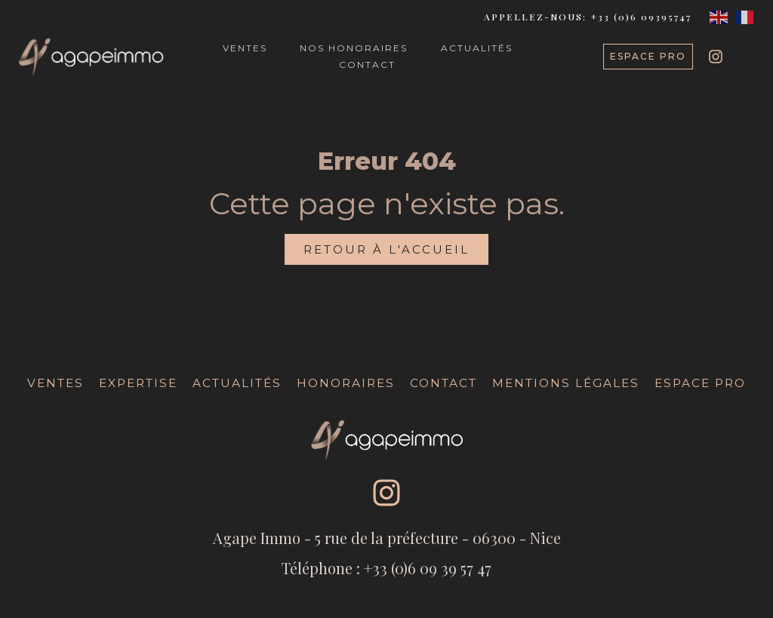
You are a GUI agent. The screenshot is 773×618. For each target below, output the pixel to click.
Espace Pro (700, 383)
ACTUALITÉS (477, 48)
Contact (443, 383)
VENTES (245, 48)
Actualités (237, 383)
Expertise (138, 383)
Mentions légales (565, 383)
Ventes (55, 383)
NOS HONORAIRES (354, 48)
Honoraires (346, 383)
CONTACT (367, 64)
